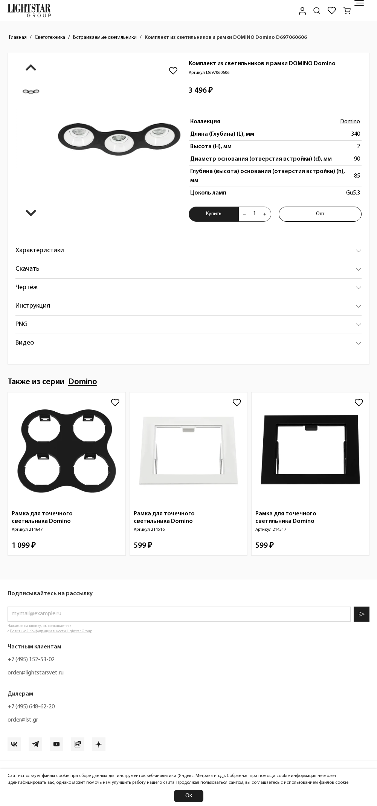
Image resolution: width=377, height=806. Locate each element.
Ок (188, 796)
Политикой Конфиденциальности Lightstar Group (51, 631)
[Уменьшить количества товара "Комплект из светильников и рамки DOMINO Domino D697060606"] (244, 214)
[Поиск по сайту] (316, 10)
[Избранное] (331, 10)
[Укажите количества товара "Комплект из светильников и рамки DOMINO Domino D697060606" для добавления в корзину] (254, 214)
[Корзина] (346, 10)
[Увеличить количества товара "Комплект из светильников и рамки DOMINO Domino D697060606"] (265, 214)
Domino (350, 122)
